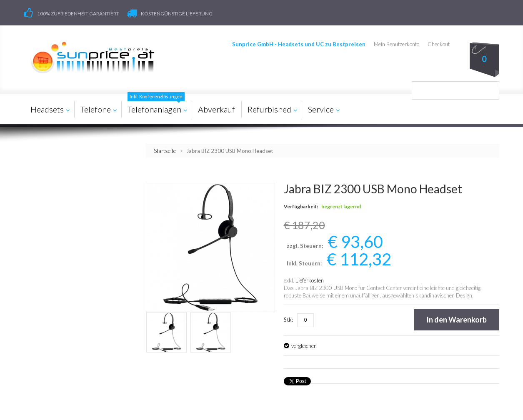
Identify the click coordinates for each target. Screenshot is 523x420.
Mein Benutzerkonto (397, 44)
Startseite (165, 150)
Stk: (288, 319)
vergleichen (304, 345)
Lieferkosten (309, 280)
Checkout (439, 44)
